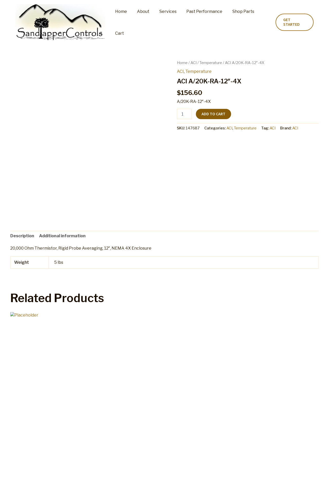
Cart (260, 22)
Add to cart (213, 114)
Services (164, 22)
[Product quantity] (184, 114)
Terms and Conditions (201, 472)
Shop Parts (237, 22)
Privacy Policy (240, 472)
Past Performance (199, 22)
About (141, 22)
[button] (294, 22)
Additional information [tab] (62, 235)
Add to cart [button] (31, 417)
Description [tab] (22, 235)
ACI (193, 62)
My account (109, 472)
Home (121, 22)
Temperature (210, 62)
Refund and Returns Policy (150, 472)
